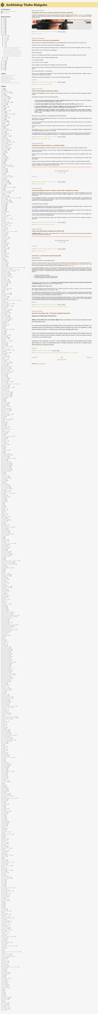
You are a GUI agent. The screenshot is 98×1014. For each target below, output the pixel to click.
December (6, 35)
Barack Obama (4, 365)
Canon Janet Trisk (4, 687)
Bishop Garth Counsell (5, 465)
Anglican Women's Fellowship (7, 303)
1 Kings (2, 451)
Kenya (2, 515)
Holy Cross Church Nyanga (6, 795)
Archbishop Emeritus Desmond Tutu (8, 231)
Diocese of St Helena (5, 183)
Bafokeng (3, 641)
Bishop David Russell (5, 658)
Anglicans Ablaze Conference (7, 78)
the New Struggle (4, 296)
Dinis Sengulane (4, 388)
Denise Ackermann (4, 315)
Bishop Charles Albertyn (6, 653)
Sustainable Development (6, 346)
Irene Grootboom (4, 808)
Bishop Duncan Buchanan (6, 464)
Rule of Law (3, 224)
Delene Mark (3, 484)
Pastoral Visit (3, 864)
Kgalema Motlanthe (5, 516)
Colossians (3, 710)
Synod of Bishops (4, 117)
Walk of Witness (4, 440)
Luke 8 (2, 835)
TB (1, 347)
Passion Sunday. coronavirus (6, 862)
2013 (4, 62)
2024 (4, 21)
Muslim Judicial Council (6, 340)
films (2, 991)
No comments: (54, 31)
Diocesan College (4, 390)
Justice (57, 352)
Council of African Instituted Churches (8, 716)
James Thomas (4, 283)
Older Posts (89, 357)
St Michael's (3, 926)
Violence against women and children (8, 564)
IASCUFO (3, 507)
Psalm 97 (3, 885)
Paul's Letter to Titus (5, 532)
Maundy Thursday (4, 524)
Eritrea (2, 758)
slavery (2, 580)
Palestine (3, 251)
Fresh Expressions (4, 280)
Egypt (2, 751)
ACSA (2, 301)
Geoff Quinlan (4, 772)
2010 (4, 67)
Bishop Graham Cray (5, 660)
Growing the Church (5, 781)
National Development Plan (6, 414)
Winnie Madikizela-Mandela (6, 567)
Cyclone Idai (3, 198)
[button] (62, 179)
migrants (36, 84)
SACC (2, 188)
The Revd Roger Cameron (6, 553)
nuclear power (4, 578)
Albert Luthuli (4, 606)
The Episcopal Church (5, 551)
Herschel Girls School (5, 282)
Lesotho (2, 186)
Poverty (2, 100)
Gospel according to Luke (51, 306)
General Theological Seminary (7, 771)
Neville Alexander (4, 850)
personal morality (4, 999)
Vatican (2, 439)
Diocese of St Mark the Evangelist (7, 739)
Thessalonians (4, 432)
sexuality (3, 151)
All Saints (3, 360)
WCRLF (2, 565)
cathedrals (3, 980)
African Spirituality (5, 357)
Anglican (3, 132)
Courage (36, 352)
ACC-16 (2, 173)
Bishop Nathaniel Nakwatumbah (7, 674)
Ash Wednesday (4, 364)
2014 (4, 61)
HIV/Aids (3, 241)
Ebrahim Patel (4, 749)
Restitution (3, 423)
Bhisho (2, 643)
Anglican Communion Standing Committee (9, 615)
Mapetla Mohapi (4, 838)
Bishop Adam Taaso (5, 461)
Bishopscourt (3, 374)
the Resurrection (4, 297)
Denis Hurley (3, 727)
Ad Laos (2, 108)
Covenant (3, 481)
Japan (2, 510)
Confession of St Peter (5, 713)
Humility (3, 801)
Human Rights (4, 158)
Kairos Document (4, 402)
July (4, 42)
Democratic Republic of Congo (7, 387)
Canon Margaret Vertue (5, 688)
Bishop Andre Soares (5, 648)
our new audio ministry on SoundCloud (43, 264)
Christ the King (4, 380)
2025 (4, 20)
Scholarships (3, 908)
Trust (2, 258)
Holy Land (3, 330)
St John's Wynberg (4, 922)
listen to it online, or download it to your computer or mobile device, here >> (73, 264)
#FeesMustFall (4, 180)
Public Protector (4, 253)
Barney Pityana (4, 642)
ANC (2, 600)
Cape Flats (3, 692)
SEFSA (2, 906)
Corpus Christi (4, 480)
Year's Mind (3, 970)
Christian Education (5, 175)
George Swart (3, 773)
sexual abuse (3, 260)
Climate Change (4, 96)
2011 (4, 65)
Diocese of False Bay (5, 486)
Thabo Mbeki (3, 550)
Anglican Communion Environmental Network (10, 197)
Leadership (3, 146)
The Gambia (3, 938)
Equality (2, 217)
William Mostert (4, 961)
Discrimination (4, 743)
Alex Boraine (3, 607)
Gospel (2, 502)
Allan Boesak (3, 608)
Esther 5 (2, 759)
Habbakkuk (3, 785)
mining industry (4, 211)
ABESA (2, 212)
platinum (2, 1001)
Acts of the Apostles (5, 215)
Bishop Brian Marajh (5, 651)
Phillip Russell (4, 343)
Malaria (2, 246)
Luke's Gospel (4, 245)
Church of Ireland (4, 705)
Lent (2, 123)
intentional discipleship (5, 575)
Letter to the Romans (5, 831)
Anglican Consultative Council (7, 114)
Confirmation (3, 235)
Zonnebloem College (5, 972)
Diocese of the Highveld (5, 396)
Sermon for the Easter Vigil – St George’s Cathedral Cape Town (51, 313)
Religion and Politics (5, 147)
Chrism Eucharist (38, 306)
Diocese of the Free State (6, 395)
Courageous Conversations (6, 719)
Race (2, 421)
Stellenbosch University (5, 929)
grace (2, 572)
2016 (4, 32)
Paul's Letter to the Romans (6, 865)
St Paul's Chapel (4, 548)
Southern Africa (4, 257)
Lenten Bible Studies (5, 335)
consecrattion (3, 986)
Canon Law (3, 233)
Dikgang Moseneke (5, 730)
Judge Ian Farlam (4, 243)
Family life (3, 762)
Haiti (2, 167)
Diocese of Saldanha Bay (6, 394)
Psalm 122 (3, 881)
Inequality (47, 224)
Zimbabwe (3, 131)
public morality (4, 1004)
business (2, 442)
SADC (2, 538)
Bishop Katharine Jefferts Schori (7, 271)
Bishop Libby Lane (5, 667)
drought (2, 570)
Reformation (3, 422)
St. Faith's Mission (4, 928)
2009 (4, 68)
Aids (2, 358)
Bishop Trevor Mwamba (6, 468)
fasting (2, 990)
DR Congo (3, 314)
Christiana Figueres (5, 700)
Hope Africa (3, 205)
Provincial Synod (4, 101)
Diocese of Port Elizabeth (6, 318)
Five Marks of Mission (5, 764)
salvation (3, 1006)
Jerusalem (3, 401)
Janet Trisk (3, 817)
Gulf (2, 783)
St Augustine (3, 545)
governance (3, 353)
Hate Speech (3, 787)
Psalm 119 (3, 880)
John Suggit (3, 820)
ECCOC (2, 278)
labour (2, 994)
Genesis (2, 328)
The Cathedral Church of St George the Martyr (10, 82)
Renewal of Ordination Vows (64, 306)
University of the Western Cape (7, 563)
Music (2, 411)
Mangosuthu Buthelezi (5, 409)
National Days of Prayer (5, 848)
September (6, 39)
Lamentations (3, 828)
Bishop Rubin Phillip (5, 273)
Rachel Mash (3, 344)
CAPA (2, 174)
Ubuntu (39, 183)
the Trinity (3, 1009)
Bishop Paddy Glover (5, 467)
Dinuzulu (3, 389)
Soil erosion (3, 913)
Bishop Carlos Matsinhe (5, 463)
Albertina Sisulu (4, 359)
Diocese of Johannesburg (6, 276)
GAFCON (3, 497)
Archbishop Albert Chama (6, 622)
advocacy (3, 975)
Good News (3, 501)
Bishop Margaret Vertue (5, 466)
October (5, 38)
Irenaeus (2, 807)
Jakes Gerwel (3, 813)
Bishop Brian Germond (5, 366)
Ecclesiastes (3, 750)
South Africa (45, 84)
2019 (4, 28)
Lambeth (2, 134)
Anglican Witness (4, 618)
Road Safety (3, 894)
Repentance (3, 892)
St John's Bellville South (6, 921)
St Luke (2, 923)
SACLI (2, 902)
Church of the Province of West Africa (8, 706)
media (2, 445)
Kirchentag (3, 332)
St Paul (2, 194)
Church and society (5, 702)
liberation (3, 577)
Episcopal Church (4, 238)
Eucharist (45, 306)
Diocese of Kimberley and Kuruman (8, 735)
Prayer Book (3, 871)
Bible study (3, 115)
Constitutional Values (5, 312)
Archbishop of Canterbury (6, 102)
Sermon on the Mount (5, 911)
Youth (2, 126)
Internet (2, 806)
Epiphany (3, 492)
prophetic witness (4, 1002)
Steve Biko (3, 930)
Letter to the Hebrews (5, 520)
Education (36, 224)
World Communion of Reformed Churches (9, 966)
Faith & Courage (4, 324)
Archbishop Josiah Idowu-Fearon (7, 458)
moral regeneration (4, 998)
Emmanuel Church (4, 755)
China (2, 474)
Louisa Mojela (4, 521)
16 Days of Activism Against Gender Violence (10, 300)
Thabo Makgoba (5, 12)
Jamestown (3, 815)
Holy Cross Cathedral (5, 793)
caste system (3, 979)
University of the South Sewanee (7, 561)
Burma (2, 686)
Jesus (2, 88)
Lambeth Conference (5, 193)
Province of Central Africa (6, 878)
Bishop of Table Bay (5, 471)
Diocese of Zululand (5, 319)
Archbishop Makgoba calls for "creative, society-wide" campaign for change (55, 190)
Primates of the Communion (6, 534)
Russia (2, 901)
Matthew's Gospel (4, 247)
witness (2, 449)
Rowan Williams (4, 899)
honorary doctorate (4, 573)
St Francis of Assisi (5, 546)
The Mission (3, 941)
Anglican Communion (5, 76)
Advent (2, 127)
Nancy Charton (4, 847)
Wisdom (2, 963)
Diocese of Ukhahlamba (5, 488)
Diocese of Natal (4, 181)
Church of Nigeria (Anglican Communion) (9, 383)
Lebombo (3, 830)
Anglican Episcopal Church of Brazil (8, 616)
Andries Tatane (4, 266)
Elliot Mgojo (3, 753)
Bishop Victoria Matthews (6, 470)
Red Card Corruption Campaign (7, 887)
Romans (2, 898)
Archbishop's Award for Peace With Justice (9, 269)
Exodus (2, 494)
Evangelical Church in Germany (7, 493)
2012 (4, 64)
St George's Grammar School (6, 918)
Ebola (2, 748)
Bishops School (4, 373)
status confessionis (4, 1008)
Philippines (3, 869)
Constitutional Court (5, 714)
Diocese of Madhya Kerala (6, 737)
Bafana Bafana (4, 459)
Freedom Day (3, 769)
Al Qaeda (3, 605)
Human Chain (3, 800)
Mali (2, 837)
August (5, 40)
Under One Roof (76, 16)
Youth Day (3, 971)
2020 (4, 27)
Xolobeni (3, 969)
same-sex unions (4, 356)
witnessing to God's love (6, 586)
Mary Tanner (3, 840)
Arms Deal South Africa (5, 630)
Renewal (2, 254)
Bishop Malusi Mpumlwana (6, 669)
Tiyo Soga (3, 944)
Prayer (2, 89)
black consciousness (5, 978)
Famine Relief (4, 495)
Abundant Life (4, 139)
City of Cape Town (4, 385)
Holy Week (3, 797)
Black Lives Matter (5, 681)
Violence (2, 226)
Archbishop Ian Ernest (5, 361)
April (5, 46)
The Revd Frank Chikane (6, 942)
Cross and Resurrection (42, 352)
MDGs (2, 522)
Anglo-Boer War (4, 621)
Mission (2, 164)
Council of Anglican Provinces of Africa (9, 717)
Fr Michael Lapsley (5, 496)
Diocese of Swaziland (5, 200)
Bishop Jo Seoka (4, 369)
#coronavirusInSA (4, 196)
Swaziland (3, 160)
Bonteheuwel (3, 684)
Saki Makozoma (4, 539)
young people (3, 299)
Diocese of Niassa (4, 145)
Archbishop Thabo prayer (6, 363)
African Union (4, 302)
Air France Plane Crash (5, 603)
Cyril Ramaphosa (4, 386)
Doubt (2, 744)
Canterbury (3, 691)
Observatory (3, 854)
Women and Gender (5, 110)
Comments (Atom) (42, 363)
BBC (2, 637)
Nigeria (2, 179)
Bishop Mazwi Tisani (5, 670)
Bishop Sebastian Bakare (6, 677)
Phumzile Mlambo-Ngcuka (6, 870)
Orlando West (3, 856)
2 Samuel (3, 594)
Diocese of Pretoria (5, 182)
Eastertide (3, 489)
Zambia (2, 568)
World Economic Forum (5, 293)
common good (4, 228)
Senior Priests (3, 909)
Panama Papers (4, 861)
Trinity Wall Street (4, 349)
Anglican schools (4, 620)
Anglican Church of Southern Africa (8, 75)
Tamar (2, 933)
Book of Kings (4, 376)
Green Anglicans (4, 780)
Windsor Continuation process (7, 350)
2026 (4, 18)
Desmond (3, 728)
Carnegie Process (4, 694)
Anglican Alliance (4, 457)
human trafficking (4, 444)
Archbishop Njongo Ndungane (7, 625)
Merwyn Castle (4, 842)
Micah (2, 339)
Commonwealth (4, 712)
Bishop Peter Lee (4, 272)
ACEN (2, 598)
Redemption (65, 352)
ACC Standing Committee (6, 454)
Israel (2, 219)
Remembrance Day (5, 890)
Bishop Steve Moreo (5, 679)
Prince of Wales (4, 535)
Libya (2, 833)
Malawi (2, 523)
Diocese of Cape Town (5, 81)
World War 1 (3, 968)
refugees (2, 295)
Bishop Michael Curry (5, 372)
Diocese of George (4, 275)
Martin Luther (4, 336)
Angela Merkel (4, 610)
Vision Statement (4, 122)
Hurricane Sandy (4, 803)
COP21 (2, 308)
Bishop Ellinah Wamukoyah (6, 305)
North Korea (3, 529)
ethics (2, 571)
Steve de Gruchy (4, 931)
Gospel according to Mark (41, 250)
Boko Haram (3, 375)
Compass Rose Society (5, 80)
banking (2, 977)
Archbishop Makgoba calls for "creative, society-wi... (12, 52)
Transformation (51, 224)
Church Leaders (4, 311)
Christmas (3, 112)
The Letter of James (5, 552)
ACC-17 (2, 214)
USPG (2, 435)
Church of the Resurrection (6, 707)
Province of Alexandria (5, 877)
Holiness (2, 792)
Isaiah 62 (3, 809)
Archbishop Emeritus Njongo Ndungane (9, 624)
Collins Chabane (4, 709)
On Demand (3, 208)
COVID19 (3, 473)
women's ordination (5, 450)
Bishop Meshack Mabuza (6, 671)
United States (3, 438)
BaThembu (3, 639)
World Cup (3, 210)
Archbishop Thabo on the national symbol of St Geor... (12, 47)
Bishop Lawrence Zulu (5, 666)
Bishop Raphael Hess (5, 676)
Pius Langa (3, 416)
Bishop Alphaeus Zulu (5, 646)
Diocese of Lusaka (4, 736)
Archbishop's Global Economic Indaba (8, 629)
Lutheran (3, 836)
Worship (2, 351)
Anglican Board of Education (6, 612)
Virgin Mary (3, 958)
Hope (2, 153)
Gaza (2, 326)
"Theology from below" (5, 587)
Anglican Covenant (5, 140)
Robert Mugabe (4, 897)
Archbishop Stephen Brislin (6, 627)
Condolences (3, 143)
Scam (2, 907)
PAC (2, 857)
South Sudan (3, 157)
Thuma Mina (3, 943)
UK (2, 949)
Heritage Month (4, 791)
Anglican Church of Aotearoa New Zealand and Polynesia (12, 267)
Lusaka (2, 407)
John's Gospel (3, 285)
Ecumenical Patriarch (5, 490)
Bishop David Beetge (5, 657)
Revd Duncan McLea (5, 893)
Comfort (2, 118)
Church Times (4, 382)
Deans (2, 726)
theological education (5, 97)
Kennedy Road (4, 514)
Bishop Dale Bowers (5, 367)
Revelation (3, 424)
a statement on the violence (43, 129)
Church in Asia (4, 703)
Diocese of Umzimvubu (5, 201)
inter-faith (3, 111)
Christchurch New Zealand (6, 381)
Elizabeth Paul (4, 752)
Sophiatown (3, 428)
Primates (2, 874)
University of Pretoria (5, 955)
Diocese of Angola (4, 731)
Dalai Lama (3, 722)
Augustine (3, 634)
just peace (3, 354)
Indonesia (3, 805)
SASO (2, 905)
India (2, 508)
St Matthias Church (5, 925)
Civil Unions (3, 216)
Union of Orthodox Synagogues (7, 436)
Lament (2, 333)
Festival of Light (4, 763)
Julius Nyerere (4, 823)
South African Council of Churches (8, 543)
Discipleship (3, 397)
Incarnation (3, 207)
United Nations (4, 437)
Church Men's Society (5, 701)
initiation (3, 993)
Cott (2, 715)
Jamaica (2, 814)
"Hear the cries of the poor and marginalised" (46, 40)
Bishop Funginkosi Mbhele (6, 659)
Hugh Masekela (4, 799)
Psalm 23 (3, 884)
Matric (2, 841)
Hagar (2, 504)
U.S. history (3, 948)
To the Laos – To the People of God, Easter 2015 (46, 255)
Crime (2, 720)
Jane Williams (4, 509)
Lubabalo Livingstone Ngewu (7, 834)
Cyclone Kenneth (4, 721)
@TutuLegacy (4, 596)
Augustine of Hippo (5, 635)
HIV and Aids (3, 203)
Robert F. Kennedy (4, 895)
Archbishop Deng (4, 623)
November (6, 36)
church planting (4, 984)
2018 (4, 30)
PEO (2, 858)
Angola (2, 230)
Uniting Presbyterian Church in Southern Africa (10, 951)
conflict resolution (4, 985)
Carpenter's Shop (4, 695)
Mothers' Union (4, 843)
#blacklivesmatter (4, 591)
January (5, 60)
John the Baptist (4, 821)
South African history (5, 914)
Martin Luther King (5, 337)
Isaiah (57, 306)
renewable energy (4, 1005)
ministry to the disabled (5, 997)
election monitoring (5, 987)
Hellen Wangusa (4, 790)
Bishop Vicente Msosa (5, 680)
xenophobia (50, 84)
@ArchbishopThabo (5, 453)
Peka (2, 866)
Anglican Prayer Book (5, 617)
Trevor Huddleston (4, 556)
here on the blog (70, 265)
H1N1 (2, 784)
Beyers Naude (4, 460)
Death (2, 482)
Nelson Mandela (4, 107)
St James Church (4, 920)
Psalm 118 (60, 352)
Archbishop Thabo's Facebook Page (8, 79)
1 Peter (2, 452)
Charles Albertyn (4, 379)
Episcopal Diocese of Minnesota (7, 757)
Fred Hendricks (4, 767)
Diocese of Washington (5, 741)
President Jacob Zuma (5, 165)
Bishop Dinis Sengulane (5, 368)
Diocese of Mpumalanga (6, 738)
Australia (3, 636)
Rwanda (2, 537)
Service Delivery (4, 148)
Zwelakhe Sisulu (4, 973)
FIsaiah (2, 760)
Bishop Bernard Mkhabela (6, 650)
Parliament (3, 209)
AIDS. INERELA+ (5, 599)
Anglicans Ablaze (4, 124)
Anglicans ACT (4, 304)
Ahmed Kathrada (4, 456)
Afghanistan (3, 601)
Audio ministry (4, 232)
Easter (36, 250)
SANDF (2, 904)
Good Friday (3, 776)
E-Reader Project (4, 321)
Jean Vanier (3, 819)
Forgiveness (3, 239)
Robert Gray (3, 345)
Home (62, 357)
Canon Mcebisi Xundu (5, 689)
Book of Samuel (4, 685)
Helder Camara (4, 788)
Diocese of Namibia (5, 317)
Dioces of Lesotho (4, 485)
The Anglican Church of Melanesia (8, 936)
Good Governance (41, 224)
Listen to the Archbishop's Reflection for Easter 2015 (48, 231)
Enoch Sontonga (4, 756)
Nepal (2, 849)
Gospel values (4, 778)
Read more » (34, 79)
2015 (4, 34)
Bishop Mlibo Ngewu (5, 672)
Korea (2, 827)
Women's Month (4, 965)
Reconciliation (4, 120)
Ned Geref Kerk (4, 528)
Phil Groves (3, 867)
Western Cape (3, 566)
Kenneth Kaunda (4, 403)
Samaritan (3, 425)
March (5, 57)
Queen (2, 536)
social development (5, 1007)
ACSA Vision (3, 265)
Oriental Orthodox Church (6, 855)
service (2, 447)
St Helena (3, 919)
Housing (2, 331)
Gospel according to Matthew (7, 329)
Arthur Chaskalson (4, 631)
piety (2, 1000)
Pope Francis (40, 84)
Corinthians (3, 479)
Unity (2, 952)
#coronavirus (3, 172)
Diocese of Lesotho (5, 237)
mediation (3, 446)
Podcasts (2, 155)
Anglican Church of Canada (6, 614)
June (5, 43)
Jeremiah (3, 511)
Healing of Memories (5, 281)
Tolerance (3, 433)
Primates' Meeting (4, 222)
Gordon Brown (4, 777)
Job (1, 513)
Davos (2, 723)
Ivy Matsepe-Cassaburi (5, 810)
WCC (2, 959)
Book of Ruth (3, 307)
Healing (2, 400)
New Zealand (3, 851)
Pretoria (2, 873)
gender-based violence (5, 352)
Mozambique (3, 125)
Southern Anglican (4, 544)
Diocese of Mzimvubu (5, 487)
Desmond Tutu (4, 129)
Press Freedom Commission (6, 418)
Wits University (4, 964)
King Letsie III (4, 404)
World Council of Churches (6, 190)
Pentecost (3, 252)
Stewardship (3, 549)
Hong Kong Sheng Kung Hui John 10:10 (9, 798)
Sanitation (3, 159)
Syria (2, 189)
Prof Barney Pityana (5, 420)
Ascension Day (4, 632)
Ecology (2, 399)
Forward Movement (5, 765)
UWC (2, 950)
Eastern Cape (3, 746)
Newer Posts (34, 357)
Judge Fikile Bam (4, 822)
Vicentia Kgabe (4, 957)
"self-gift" (3, 588)
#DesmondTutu (4, 589)
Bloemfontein (3, 682)
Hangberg (3, 786)
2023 (4, 23)
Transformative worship (5, 554)
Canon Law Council (5, 378)
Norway (2, 852)
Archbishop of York (5, 628)
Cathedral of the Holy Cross (6, 696)
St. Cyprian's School (5, 927)
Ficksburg (3, 325)
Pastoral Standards (4, 531)
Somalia (68, 352)
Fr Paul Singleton (4, 766)
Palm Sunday (3, 859)
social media (3, 581)
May (5, 44)
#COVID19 (3, 261)
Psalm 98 (3, 886)
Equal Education (4, 279)
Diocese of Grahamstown (6, 393)
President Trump (4, 872)
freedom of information (5, 294)
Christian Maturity (4, 310)
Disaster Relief (4, 742)
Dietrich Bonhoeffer (5, 729)
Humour (2, 802)
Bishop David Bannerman (6, 656)
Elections (3, 116)
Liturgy (2, 221)
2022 (4, 24)
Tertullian (3, 935)
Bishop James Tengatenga (6, 663)
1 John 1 (2, 592)
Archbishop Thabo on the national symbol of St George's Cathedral (52, 12)
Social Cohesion (4, 541)
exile (2, 988)
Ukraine (2, 559)
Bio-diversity (3, 645)
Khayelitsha (3, 517)
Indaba (2, 154)
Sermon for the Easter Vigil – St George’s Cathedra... (12, 56)
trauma (2, 584)
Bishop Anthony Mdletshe (6, 649)
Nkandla (2, 250)
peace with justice (4, 579)
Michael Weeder (4, 248)
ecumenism (3, 138)
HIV (2, 503)
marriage (2, 995)
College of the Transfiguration (7, 141)
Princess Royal (4, 876)
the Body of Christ (4, 582)
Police (2, 417)
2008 (4, 69)
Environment (3, 103)
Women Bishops (4, 195)
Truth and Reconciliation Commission (8, 945)
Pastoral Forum (4, 863)
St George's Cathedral (82, 15)
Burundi (2, 472)
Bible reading (3, 644)
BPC (2, 638)
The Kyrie (3, 940)
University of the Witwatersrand (7, 956)
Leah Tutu (3, 829)
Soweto (2, 915)
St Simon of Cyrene (5, 429)
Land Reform (3, 244)
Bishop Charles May (5, 655)
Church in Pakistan (4, 477)
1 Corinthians (3, 264)
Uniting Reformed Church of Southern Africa (10, 560)
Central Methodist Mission (6, 698)
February (5, 58)
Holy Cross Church (5, 794)
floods (2, 992)
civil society (37, 138)
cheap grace (3, 983)
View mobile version (61, 359)
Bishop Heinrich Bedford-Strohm (7, 662)
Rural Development (5, 900)
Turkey (2, 947)
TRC (2, 430)
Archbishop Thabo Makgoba (6, 166)
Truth (2, 290)
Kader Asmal (3, 826)
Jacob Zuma (3, 168)
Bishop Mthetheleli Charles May (7, 673)
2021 (4, 25)
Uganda (2, 558)
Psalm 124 (3, 883)
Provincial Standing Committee (7, 187)
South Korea (3, 255)
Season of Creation (4, 427)
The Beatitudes (4, 937)
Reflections (3, 888)
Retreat (2, 287)
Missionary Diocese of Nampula (7, 527)
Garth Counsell (4, 770)
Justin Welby (3, 824)
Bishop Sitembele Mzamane (6, 678)
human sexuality (4, 150)
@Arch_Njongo (4, 595)
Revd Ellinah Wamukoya (6, 223)
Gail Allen (3, 499)
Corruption (3, 95)
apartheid (3, 976)
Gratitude (3, 240)
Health (2, 161)
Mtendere (3, 844)
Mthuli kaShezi (4, 845)
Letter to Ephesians (5, 406)
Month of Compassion (5, 410)
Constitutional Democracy (6, 93)
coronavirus (3, 171)
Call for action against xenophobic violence (45, 91)
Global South (3, 500)
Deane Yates (3, 724)
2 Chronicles (3, 593)
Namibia (2, 342)
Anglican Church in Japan (6, 613)
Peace (2, 109)
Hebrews (2, 506)
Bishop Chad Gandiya (5, 652)
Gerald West (3, 774)
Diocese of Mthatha (5, 316)
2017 (4, 31)
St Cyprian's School (5, 916)
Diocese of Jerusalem (5, 734)
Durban (2, 745)
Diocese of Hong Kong (5, 733)
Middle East (3, 525)
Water (2, 292)
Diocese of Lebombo (5, 191)
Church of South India (5, 478)
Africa (2, 602)
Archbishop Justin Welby (6, 268)
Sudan (2, 137)
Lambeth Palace (4, 518)
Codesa (2, 708)
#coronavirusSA (4, 262)
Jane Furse (3, 816)
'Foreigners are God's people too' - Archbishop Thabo (48, 145)
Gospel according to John (6, 218)
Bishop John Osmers (5, 665)
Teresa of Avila (4, 934)
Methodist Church (4, 338)
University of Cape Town (6, 954)
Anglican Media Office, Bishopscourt (9, 11)
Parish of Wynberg (4, 530)
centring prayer (4, 982)
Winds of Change (4, 962)
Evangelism (3, 322)
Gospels (50, 352)
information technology (5, 574)
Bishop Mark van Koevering (6, 371)
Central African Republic (6, 309)
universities (3, 585)
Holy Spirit (3, 204)
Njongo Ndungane (4, 415)
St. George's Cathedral (43, 138)
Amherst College (4, 609)
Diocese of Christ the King (6, 392)
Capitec (2, 693)
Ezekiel (2, 323)
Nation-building (4, 413)
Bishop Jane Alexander (5, 664)
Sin (1, 912)
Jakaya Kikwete (4, 812)
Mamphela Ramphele (5, 408)
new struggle (3, 229)
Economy (3, 119)
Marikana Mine (4, 133)
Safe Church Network (5, 225)
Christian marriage (4, 699)
